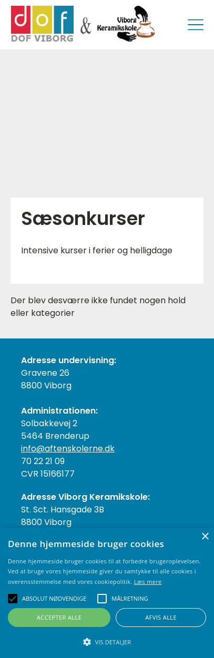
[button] (107, 641)
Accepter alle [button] (59, 617)
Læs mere (148, 581)
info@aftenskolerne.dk (68, 449)
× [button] (205, 537)
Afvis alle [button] (161, 617)
